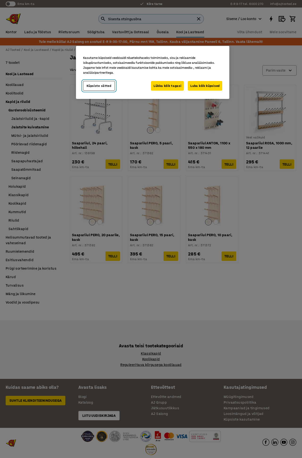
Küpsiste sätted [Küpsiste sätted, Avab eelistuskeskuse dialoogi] (99, 86)
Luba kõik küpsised (205, 86)
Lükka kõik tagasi (167, 86)
